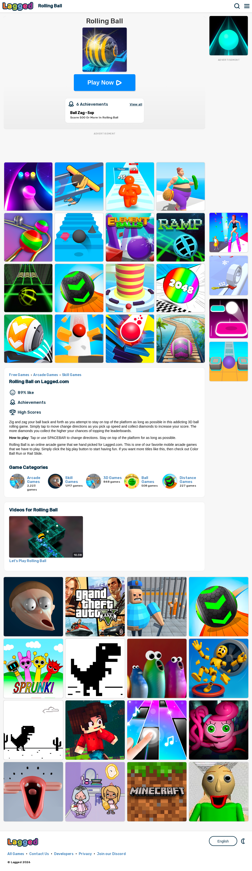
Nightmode (243, 841)
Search (237, 6)
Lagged (18, 6)
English (223, 841)
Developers (64, 854)
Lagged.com (23, 842)
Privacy (85, 854)
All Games (15, 854)
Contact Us (39, 854)
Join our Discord (111, 854)
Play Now (100, 82)
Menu (247, 6)
